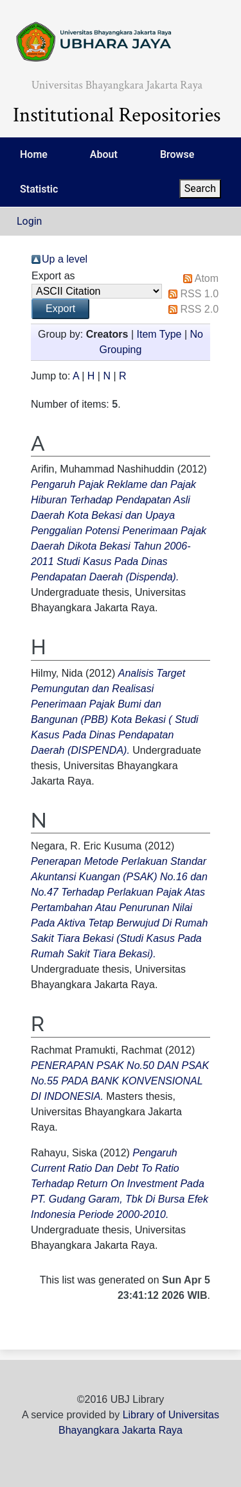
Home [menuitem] (34, 154)
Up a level (64, 259)
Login (29, 221)
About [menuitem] (104, 154)
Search (200, 188)
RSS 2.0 (199, 309)
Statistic (39, 189)
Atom (207, 278)
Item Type (159, 334)
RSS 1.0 (199, 293)
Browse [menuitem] (177, 154)
